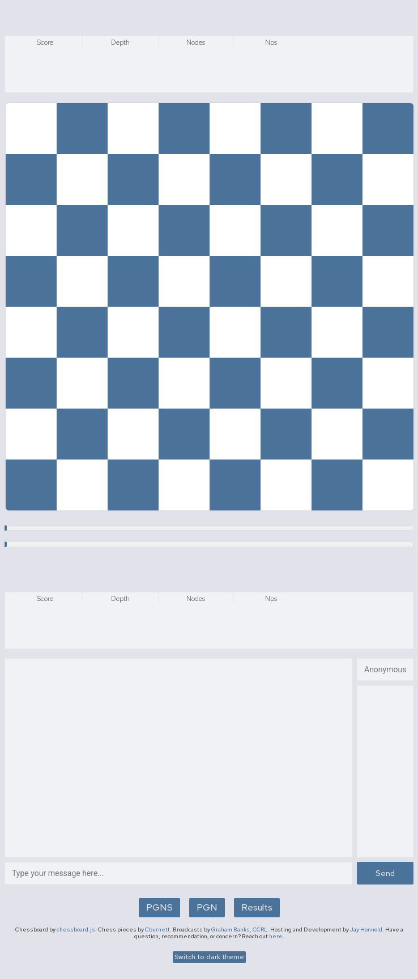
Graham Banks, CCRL (239, 929)
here (276, 936)
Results (256, 907)
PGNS (159, 907)
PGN (207, 907)
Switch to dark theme (209, 956)
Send (385, 873)
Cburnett (157, 929)
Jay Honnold (366, 929)
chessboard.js (76, 929)
